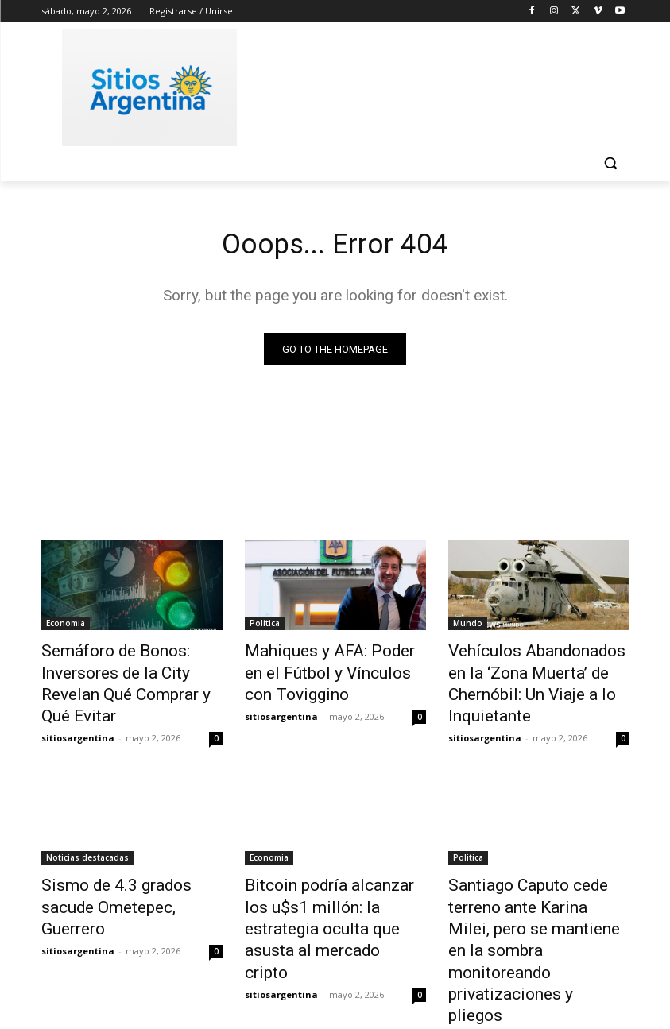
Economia (65, 626)
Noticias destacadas (87, 827)
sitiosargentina (77, 708)
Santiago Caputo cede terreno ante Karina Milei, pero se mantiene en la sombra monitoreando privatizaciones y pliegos (537, 888)
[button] (610, 163)
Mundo (467, 626)
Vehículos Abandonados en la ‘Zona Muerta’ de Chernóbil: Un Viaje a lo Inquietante (538, 670)
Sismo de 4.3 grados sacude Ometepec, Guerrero (127, 862)
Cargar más (335, 978)
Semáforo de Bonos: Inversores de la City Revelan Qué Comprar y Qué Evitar (126, 670)
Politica (265, 626)
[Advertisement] (443, 85)
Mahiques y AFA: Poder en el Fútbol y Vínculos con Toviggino (328, 670)
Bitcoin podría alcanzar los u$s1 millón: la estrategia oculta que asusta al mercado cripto (333, 879)
